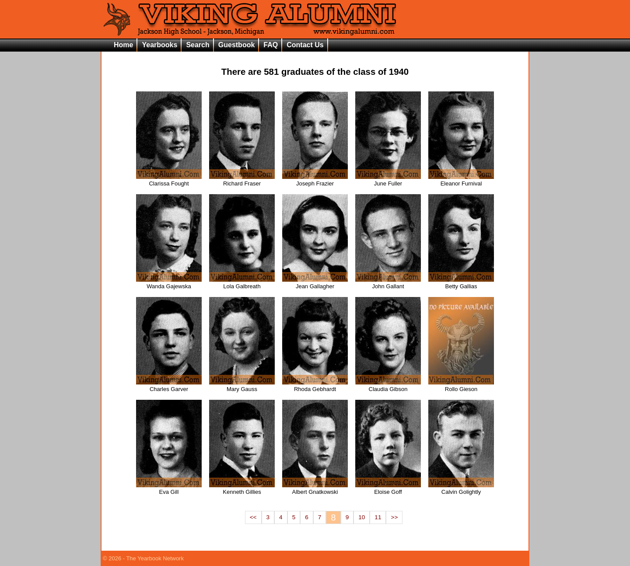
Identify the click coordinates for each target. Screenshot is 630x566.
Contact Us (305, 45)
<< (253, 517)
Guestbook (236, 45)
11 (377, 517)
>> (394, 517)
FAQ (270, 45)
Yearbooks (159, 45)
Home (123, 45)
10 (361, 517)
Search (197, 45)
